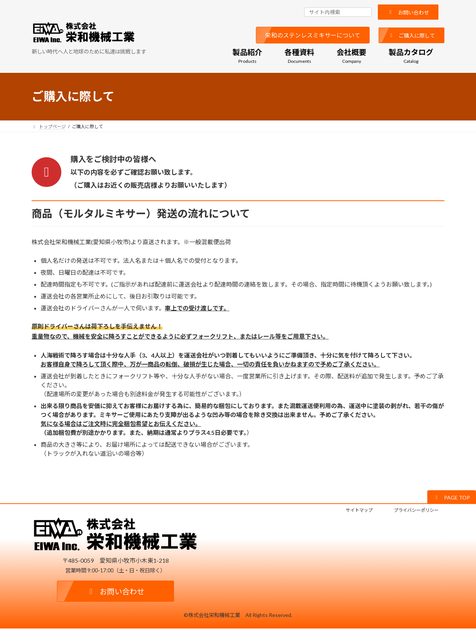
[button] (408, 12)
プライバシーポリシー (411, 511)
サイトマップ (347, 511)
